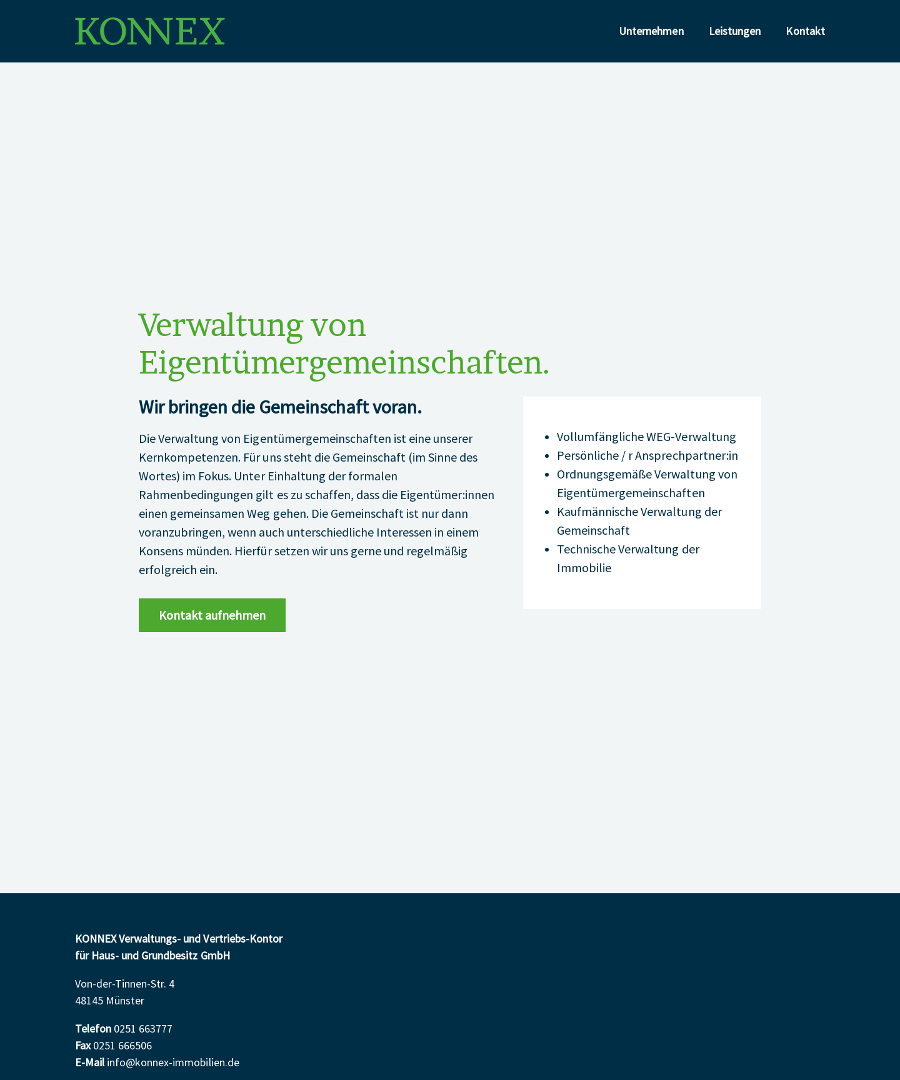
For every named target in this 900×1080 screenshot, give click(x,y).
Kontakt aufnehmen (212, 615)
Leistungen (735, 31)
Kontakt (805, 31)
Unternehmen (651, 31)
